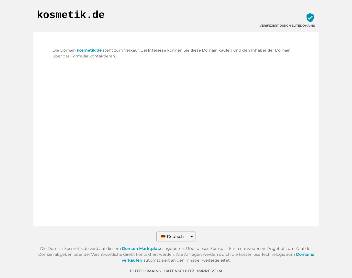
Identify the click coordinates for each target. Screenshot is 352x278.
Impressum (209, 271)
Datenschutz (179, 271)
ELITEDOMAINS (145, 271)
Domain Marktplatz (141, 248)
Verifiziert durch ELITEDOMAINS (287, 25)
